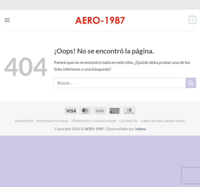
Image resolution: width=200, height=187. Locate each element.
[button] (7, 20)
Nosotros (24, 121)
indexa (140, 128)
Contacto (128, 121)
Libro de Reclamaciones (163, 121)
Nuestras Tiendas (52, 121)
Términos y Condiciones (93, 121)
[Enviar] (191, 83)
